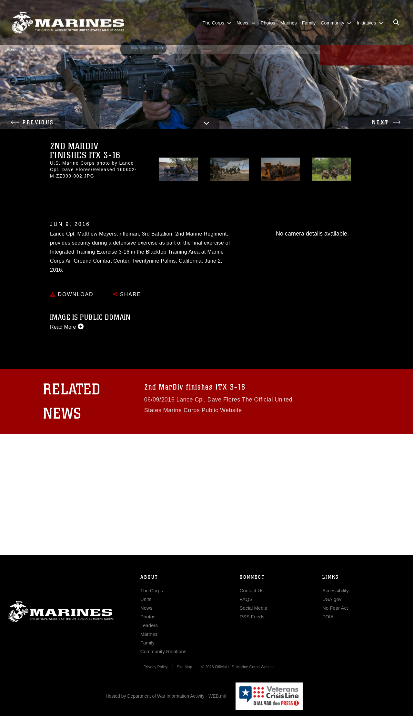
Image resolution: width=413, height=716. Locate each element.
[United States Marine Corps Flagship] (67, 23)
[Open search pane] (396, 22)
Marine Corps (61, 624)
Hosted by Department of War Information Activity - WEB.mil (166, 696)
